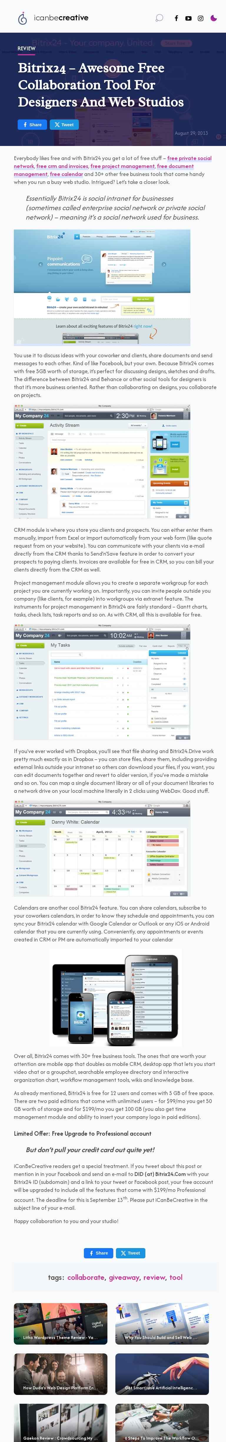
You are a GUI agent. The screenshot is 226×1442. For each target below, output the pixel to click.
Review (27, 48)
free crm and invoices (62, 166)
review (154, 1277)
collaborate (85, 1277)
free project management (122, 166)
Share (32, 124)
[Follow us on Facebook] (176, 19)
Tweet (64, 124)
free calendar (66, 174)
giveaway (124, 1277)
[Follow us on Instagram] (201, 19)
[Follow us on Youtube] (188, 19)
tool (176, 1277)
